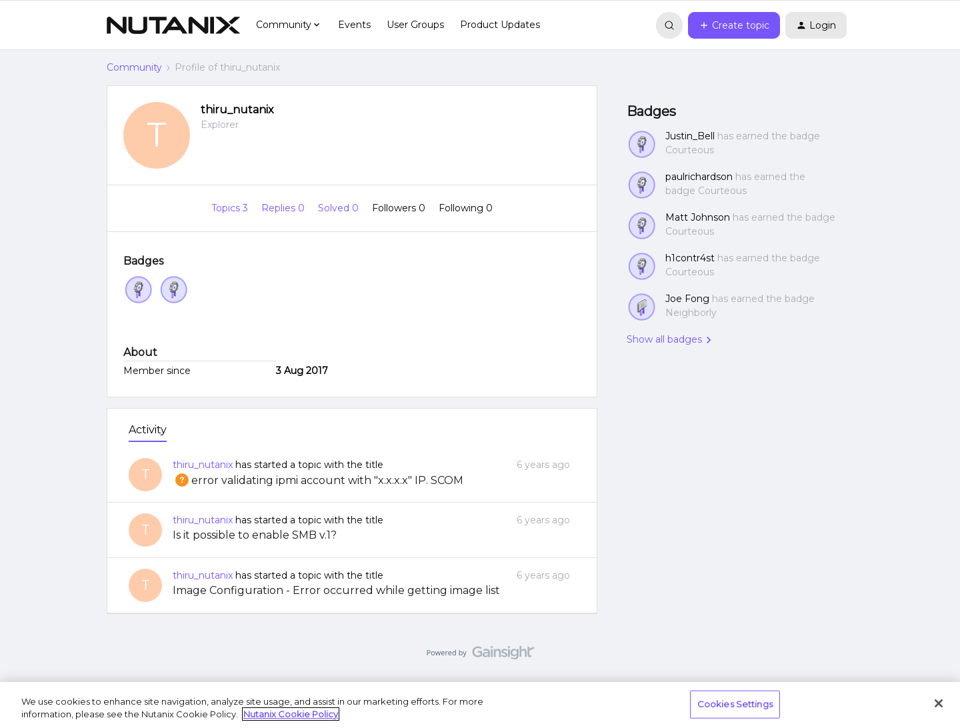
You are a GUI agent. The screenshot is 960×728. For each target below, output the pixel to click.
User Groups (415, 25)
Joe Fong (687, 299)
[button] (734, 25)
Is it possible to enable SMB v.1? (255, 535)
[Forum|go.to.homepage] (173, 25)
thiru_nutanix (237, 109)
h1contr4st (690, 258)
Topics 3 (231, 208)
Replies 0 (284, 208)
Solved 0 (339, 208)
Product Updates (500, 25)
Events (354, 25)
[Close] (938, 703)
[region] (480, 705)
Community (134, 67)
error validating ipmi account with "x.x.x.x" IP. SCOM (318, 480)
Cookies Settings (735, 704)
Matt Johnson (697, 217)
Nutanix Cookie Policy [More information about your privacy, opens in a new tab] (290, 714)
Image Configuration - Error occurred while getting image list (336, 590)
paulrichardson (699, 177)
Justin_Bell (690, 136)
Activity (148, 429)
